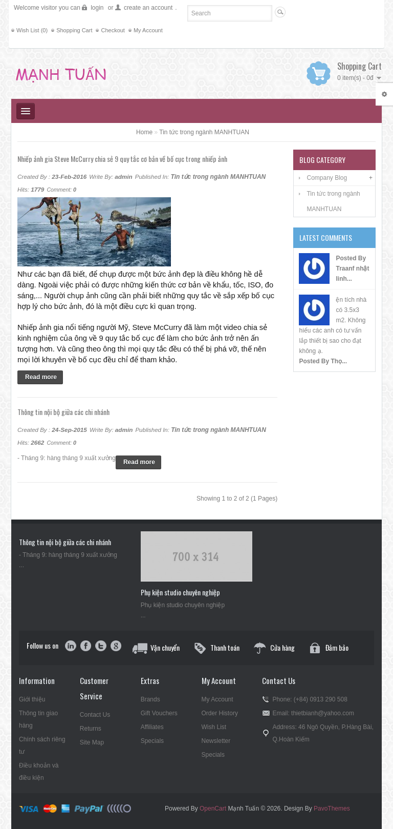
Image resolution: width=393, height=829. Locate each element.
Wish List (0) (32, 30)
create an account (148, 7)
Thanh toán (224, 647)
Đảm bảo (336, 647)
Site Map (92, 742)
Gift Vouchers (159, 713)
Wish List (214, 727)
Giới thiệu (32, 699)
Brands (150, 699)
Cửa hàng (282, 647)
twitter (100, 646)
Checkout (112, 30)
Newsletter (216, 740)
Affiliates (152, 727)
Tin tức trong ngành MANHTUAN (204, 132)
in (71, 646)
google (115, 646)
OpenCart (213, 808)
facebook (86, 646)
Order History (220, 713)
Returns (90, 728)
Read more (41, 377)
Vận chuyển (165, 647)
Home (144, 132)
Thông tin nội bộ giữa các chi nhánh (63, 411)
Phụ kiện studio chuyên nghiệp (180, 592)
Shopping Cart (74, 30)
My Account (148, 30)
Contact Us (95, 714)
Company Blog (327, 177)
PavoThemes (332, 808)
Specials (152, 740)
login (97, 7)
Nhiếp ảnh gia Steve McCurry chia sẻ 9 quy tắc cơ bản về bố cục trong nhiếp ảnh (122, 158)
